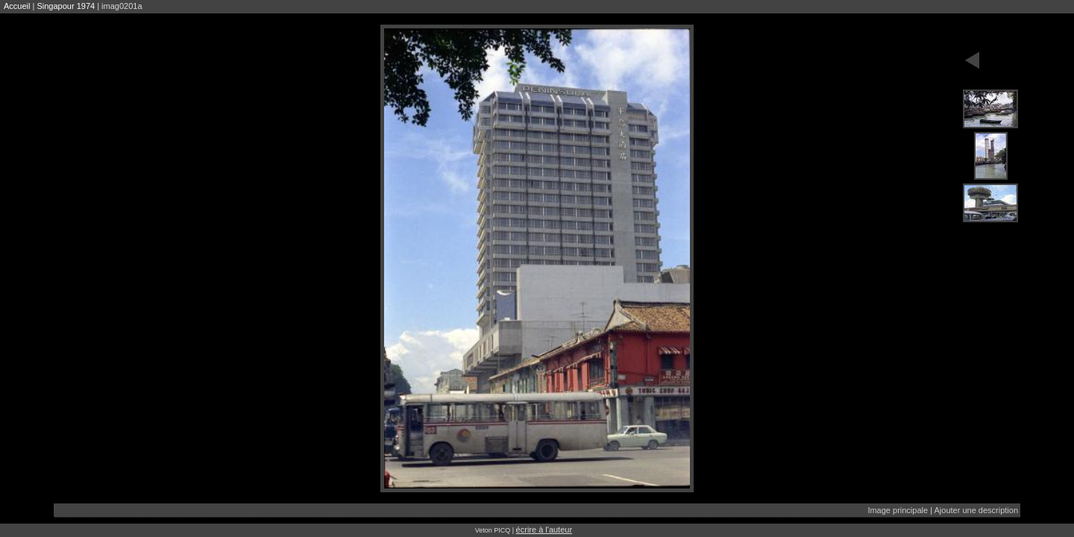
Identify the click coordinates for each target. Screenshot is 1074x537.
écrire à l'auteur (544, 529)
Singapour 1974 (66, 5)
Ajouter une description (976, 510)
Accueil (17, 5)
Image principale (897, 510)
